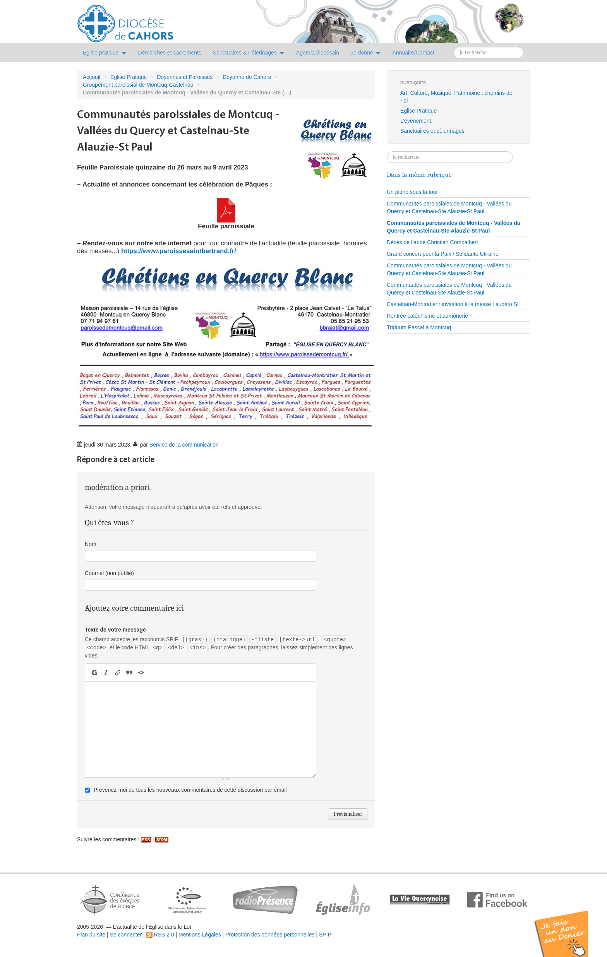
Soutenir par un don (568, 928)
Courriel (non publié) (109, 573)
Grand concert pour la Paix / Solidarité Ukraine (443, 254)
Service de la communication (184, 445)
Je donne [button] (366, 53)
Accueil (91, 77)
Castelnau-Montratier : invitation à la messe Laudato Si (452, 304)
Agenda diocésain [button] (317, 53)
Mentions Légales (199, 934)
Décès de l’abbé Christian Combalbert (432, 242)
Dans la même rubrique (419, 174)
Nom (90, 544)
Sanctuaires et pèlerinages (432, 131)
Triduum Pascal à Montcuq (419, 327)
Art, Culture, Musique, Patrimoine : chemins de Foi (456, 97)
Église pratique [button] (105, 53)
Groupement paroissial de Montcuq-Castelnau (138, 85)
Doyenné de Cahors (247, 77)
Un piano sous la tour (412, 192)
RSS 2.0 (160, 934)
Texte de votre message (115, 630)
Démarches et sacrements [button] (169, 53)
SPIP (325, 934)
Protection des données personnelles (269, 934)
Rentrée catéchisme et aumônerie (427, 316)
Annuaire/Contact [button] (413, 53)
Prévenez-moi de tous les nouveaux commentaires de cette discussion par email (190, 790)
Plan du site (91, 934)
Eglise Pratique (128, 77)
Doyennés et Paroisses (185, 77)
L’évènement (415, 121)
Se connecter (126, 934)
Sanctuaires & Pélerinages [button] (249, 53)
